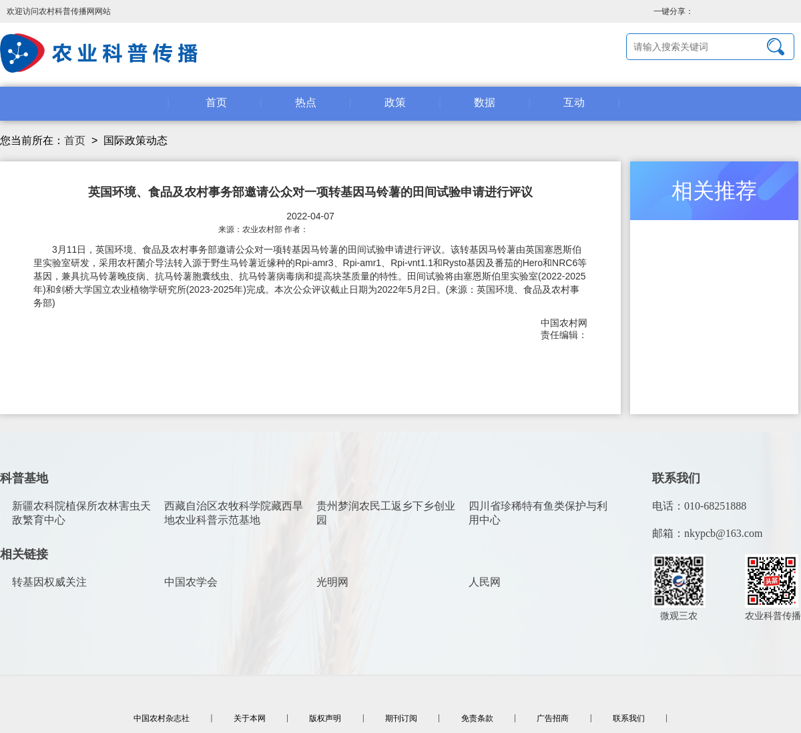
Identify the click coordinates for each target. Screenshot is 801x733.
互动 (574, 102)
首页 (216, 102)
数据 (484, 102)
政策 (395, 102)
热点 (305, 102)
